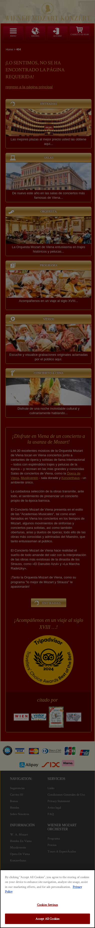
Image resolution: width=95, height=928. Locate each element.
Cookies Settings (47, 905)
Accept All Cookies (48, 919)
